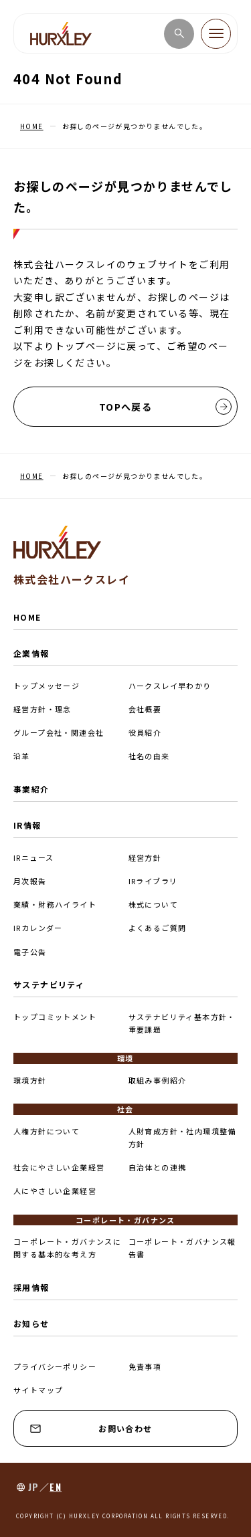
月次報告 (30, 881)
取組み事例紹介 (158, 1080)
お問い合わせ (91, 1428)
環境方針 (30, 1080)
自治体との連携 (158, 1167)
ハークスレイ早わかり (170, 685)
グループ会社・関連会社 (58, 732)
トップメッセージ (46, 685)
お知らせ (31, 1323)
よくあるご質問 (158, 927)
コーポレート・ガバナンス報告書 (182, 1247)
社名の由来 (149, 755)
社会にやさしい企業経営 (58, 1167)
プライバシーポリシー (54, 1366)
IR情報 (27, 825)
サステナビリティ (48, 984)
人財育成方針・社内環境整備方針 (182, 1137)
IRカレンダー (38, 927)
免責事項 (145, 1366)
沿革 (21, 755)
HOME (27, 617)
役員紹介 (145, 732)
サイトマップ (38, 1390)
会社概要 (145, 709)
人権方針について (46, 1131)
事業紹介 (31, 789)
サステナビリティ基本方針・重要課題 (182, 1023)
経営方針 (145, 857)
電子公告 (30, 951)
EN (56, 1486)
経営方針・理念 (42, 709)
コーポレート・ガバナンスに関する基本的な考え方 (67, 1247)
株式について (153, 904)
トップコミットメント (54, 1016)
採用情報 (31, 1287)
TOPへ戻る (165, 407)
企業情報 (31, 653)
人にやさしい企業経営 (54, 1190)
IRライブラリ (153, 881)
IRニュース (33, 857)
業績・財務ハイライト (54, 904)
